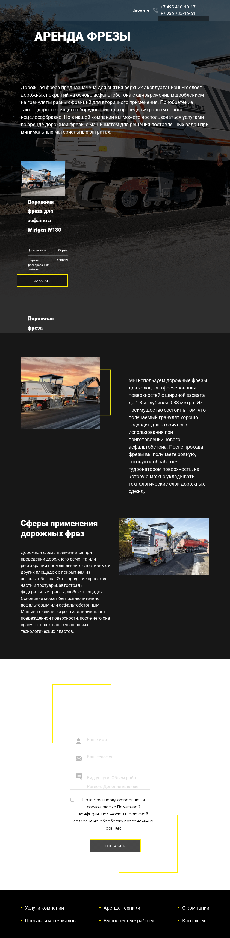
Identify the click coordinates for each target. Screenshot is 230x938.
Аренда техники (122, 908)
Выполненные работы (129, 920)
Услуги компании (44, 908)
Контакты (193, 920)
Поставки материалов (50, 920)
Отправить (115, 846)
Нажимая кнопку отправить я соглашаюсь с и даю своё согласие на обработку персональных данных (113, 814)
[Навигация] (26, 16)
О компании (195, 908)
